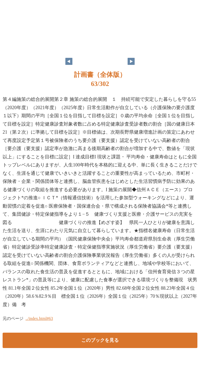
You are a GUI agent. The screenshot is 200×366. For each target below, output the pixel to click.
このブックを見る (100, 340)
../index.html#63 (39, 318)
